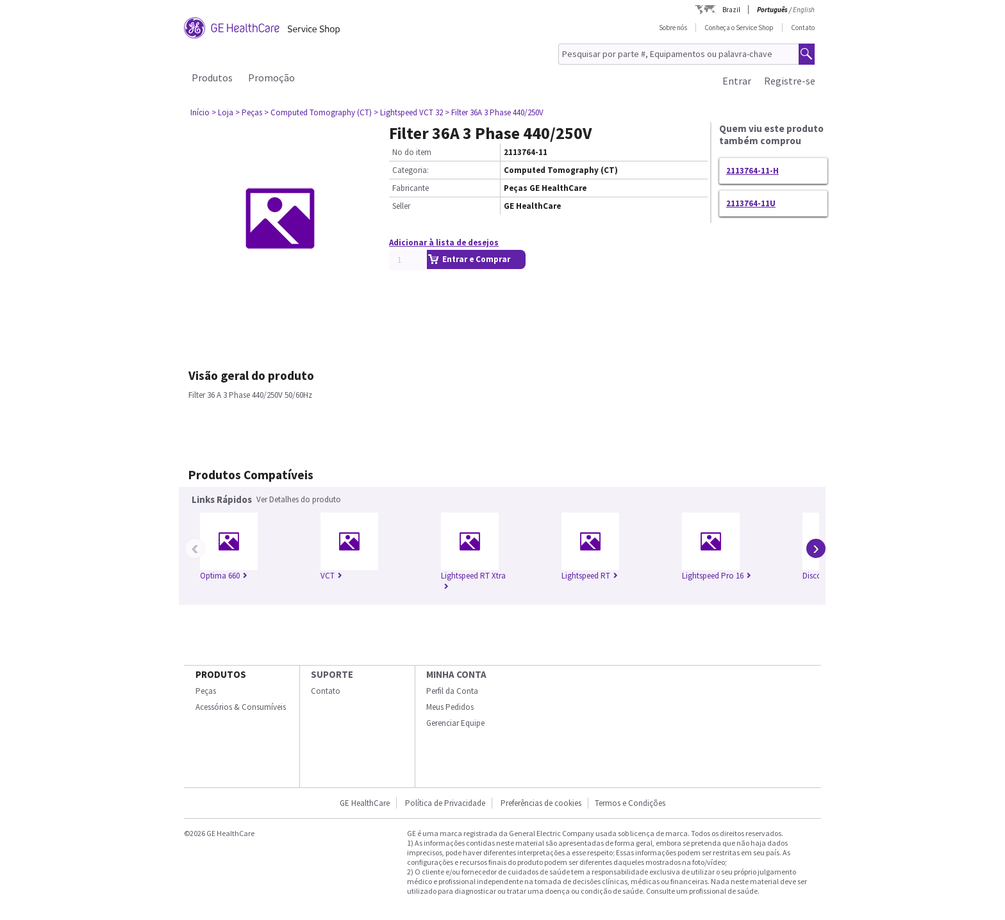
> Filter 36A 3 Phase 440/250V (494, 112)
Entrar (736, 80)
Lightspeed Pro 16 (716, 575)
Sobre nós (673, 27)
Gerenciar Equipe (455, 723)
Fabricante (410, 188)
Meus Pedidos (450, 707)
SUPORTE (332, 674)
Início (200, 112)
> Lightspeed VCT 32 (408, 112)
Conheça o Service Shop (739, 27)
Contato (803, 27)
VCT (331, 575)
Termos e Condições (630, 803)
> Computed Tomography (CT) (318, 112)
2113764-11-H (752, 170)
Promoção (271, 77)
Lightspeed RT (589, 575)
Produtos (212, 77)
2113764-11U (751, 203)
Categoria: (410, 170)
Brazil (731, 9)
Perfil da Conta (452, 691)
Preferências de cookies (541, 803)
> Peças (248, 112)
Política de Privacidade (445, 803)
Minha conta (456, 674)
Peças (205, 691)
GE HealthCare (365, 803)
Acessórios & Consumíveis (240, 707)
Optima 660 (223, 575)
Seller (401, 206)
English (804, 9)
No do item (411, 152)
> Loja (222, 112)
